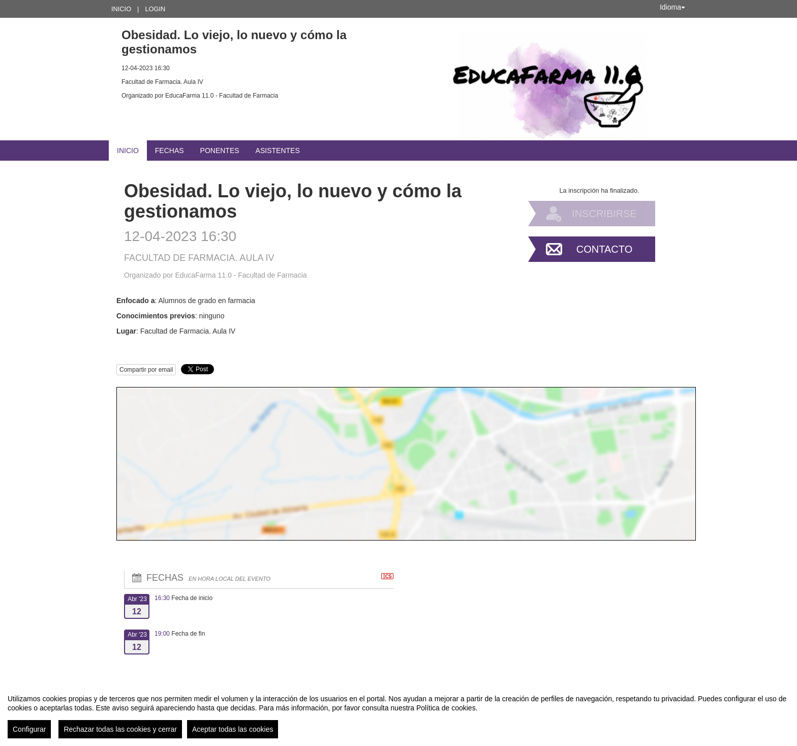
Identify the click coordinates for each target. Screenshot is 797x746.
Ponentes (219, 150)
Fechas (169, 150)
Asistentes (278, 150)
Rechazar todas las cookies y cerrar (120, 729)
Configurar (29, 729)
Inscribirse (604, 213)
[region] (398, 712)
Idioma (672, 7)
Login (155, 9)
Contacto (604, 249)
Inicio (121, 9)
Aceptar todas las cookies (232, 729)
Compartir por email (146, 369)
